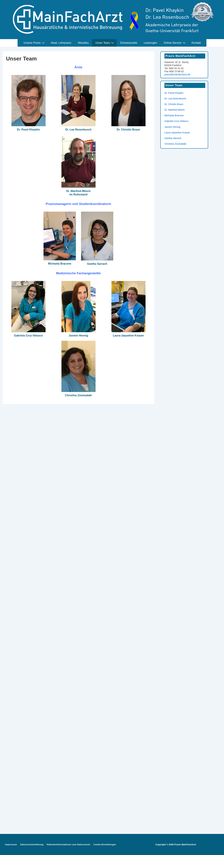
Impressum (11, 844)
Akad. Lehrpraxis (61, 42)
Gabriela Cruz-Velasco (28, 335)
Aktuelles (83, 42)
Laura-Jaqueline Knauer (128, 335)
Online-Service (175, 43)
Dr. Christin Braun (128, 129)
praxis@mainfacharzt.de (177, 74)
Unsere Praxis (35, 43)
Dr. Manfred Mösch (174, 109)
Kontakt (196, 42)
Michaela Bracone (59, 263)
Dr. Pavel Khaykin (28, 129)
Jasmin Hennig (78, 335)
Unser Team (105, 43)
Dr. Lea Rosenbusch (78, 129)
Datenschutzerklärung (32, 844)
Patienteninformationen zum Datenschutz (68, 844)
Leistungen (150, 42)
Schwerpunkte (128, 42)
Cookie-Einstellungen (104, 844)
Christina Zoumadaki (78, 395)
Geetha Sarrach (97, 263)
